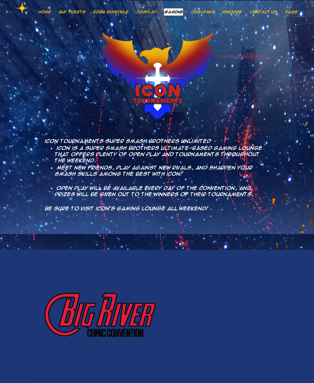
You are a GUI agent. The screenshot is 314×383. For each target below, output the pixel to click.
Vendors (232, 12)
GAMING (174, 12)
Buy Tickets (72, 12)
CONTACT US (263, 12)
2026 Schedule (110, 12)
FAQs (291, 12)
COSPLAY (147, 12)
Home (44, 12)
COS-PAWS (203, 12)
